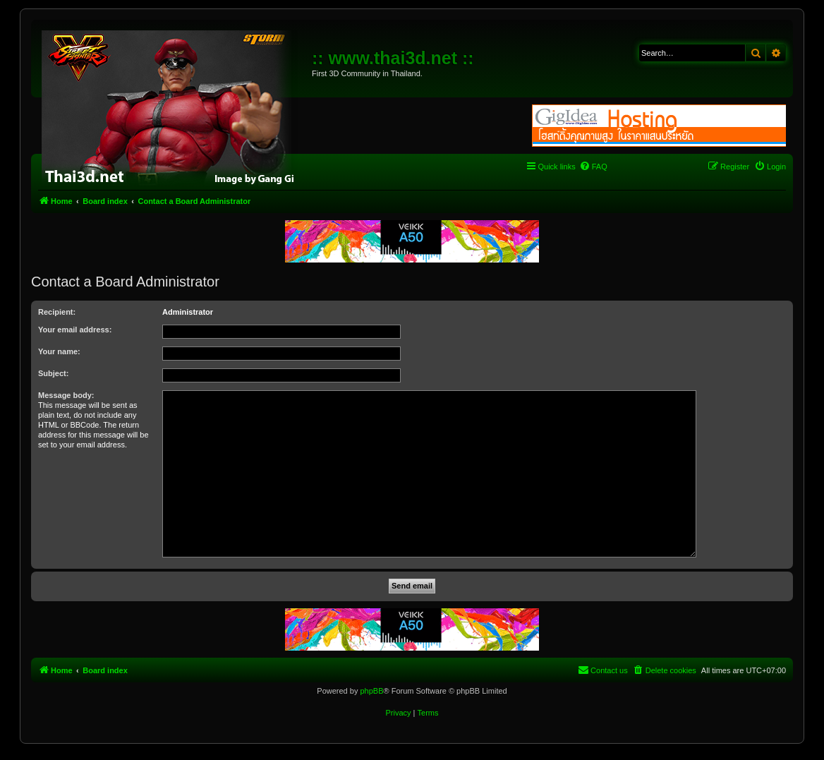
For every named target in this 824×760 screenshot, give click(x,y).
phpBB (371, 691)
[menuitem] (593, 166)
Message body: (66, 395)
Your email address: (74, 329)
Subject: (53, 373)
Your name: (59, 351)
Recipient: (56, 312)
